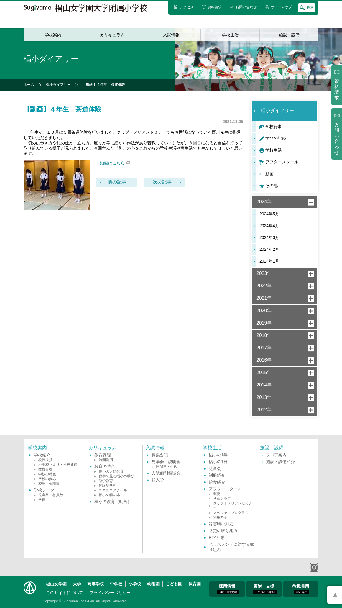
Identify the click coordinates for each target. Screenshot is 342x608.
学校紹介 (42, 455)
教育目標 (45, 469)
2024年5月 (269, 214)
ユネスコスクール (113, 490)
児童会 (215, 468)
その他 (271, 185)
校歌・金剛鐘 (49, 483)
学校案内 (53, 34)
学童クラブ (222, 498)
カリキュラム (112, 34)
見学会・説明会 (166, 461)
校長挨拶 (45, 460)
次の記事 (162, 181)
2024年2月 (269, 249)
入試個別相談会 (166, 473)
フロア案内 (276, 455)
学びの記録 (275, 138)
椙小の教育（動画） (112, 501)
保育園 (194, 583)
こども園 (174, 583)
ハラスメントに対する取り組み (231, 547)
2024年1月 (269, 261)
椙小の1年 (218, 455)
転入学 (158, 480)
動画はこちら (115, 162)
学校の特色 (47, 474)
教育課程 (102, 455)
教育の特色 (104, 466)
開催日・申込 (166, 467)
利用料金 (220, 517)
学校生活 (230, 34)
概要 (216, 494)
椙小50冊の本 (109, 495)
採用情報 (227, 589)
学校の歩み (47, 479)
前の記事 (117, 181)
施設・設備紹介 (280, 461)
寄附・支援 (265, 589)
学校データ (44, 490)
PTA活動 (217, 537)
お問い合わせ (336, 138)
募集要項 (160, 455)
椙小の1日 (218, 461)
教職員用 (300, 589)
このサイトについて (64, 592)
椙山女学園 (56, 583)
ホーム (29, 85)
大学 (77, 583)
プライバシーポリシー (110, 592)
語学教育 (106, 481)
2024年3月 (269, 237)
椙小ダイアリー (58, 85)
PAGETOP (334, 595)
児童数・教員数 (50, 495)
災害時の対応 (221, 524)
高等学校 (95, 583)
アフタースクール (281, 162)
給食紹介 (217, 482)
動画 (269, 173)
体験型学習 (107, 486)
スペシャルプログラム (231, 513)
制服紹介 (217, 475)
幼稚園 (153, 583)
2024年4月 (269, 225)
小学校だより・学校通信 (57, 465)
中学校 (116, 583)
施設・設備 (289, 34)
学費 (41, 500)
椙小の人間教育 (111, 471)
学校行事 (273, 126)
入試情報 (171, 34)
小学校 (135, 583)
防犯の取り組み (223, 530)
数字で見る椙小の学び (116, 476)
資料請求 (336, 89)
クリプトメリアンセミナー (232, 505)
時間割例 (106, 460)
